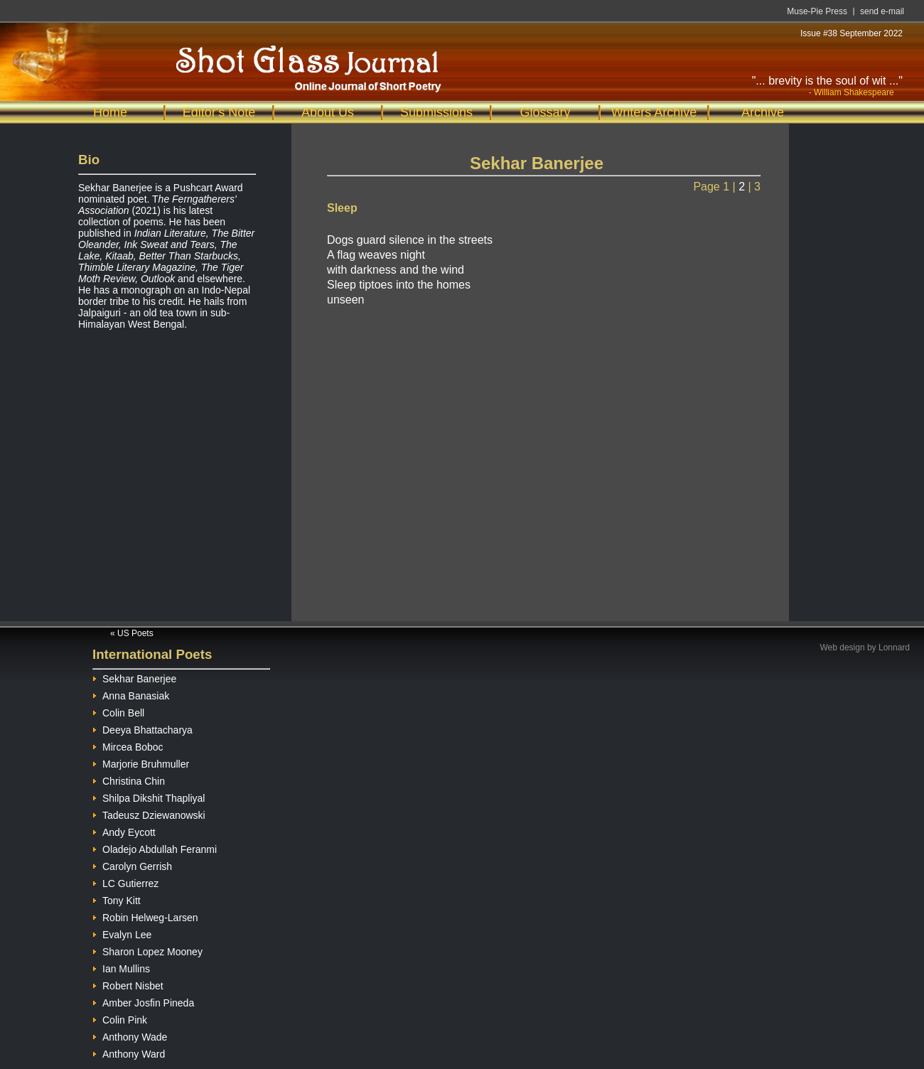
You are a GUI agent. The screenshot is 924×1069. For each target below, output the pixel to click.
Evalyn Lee (121, 932)
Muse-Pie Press (817, 11)
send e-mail (882, 11)
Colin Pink (119, 1018)
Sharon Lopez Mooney (147, 949)
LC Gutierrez (125, 881)
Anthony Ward (128, 1052)
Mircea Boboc (127, 745)
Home (110, 112)
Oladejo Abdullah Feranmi (154, 847)
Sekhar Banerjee (134, 677)
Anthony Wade (129, 1035)
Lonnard (894, 647)
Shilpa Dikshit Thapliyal (148, 796)
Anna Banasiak (130, 694)
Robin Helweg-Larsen (145, 915)
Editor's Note (219, 112)
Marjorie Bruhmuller (140, 762)
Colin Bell (118, 711)
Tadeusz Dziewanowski (148, 813)
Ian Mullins (121, 967)
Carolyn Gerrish (132, 864)
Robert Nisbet (127, 984)
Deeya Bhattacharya (142, 728)
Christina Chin (128, 779)
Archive (762, 112)
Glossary (545, 112)
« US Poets (132, 633)
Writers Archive (654, 112)
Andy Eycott (124, 830)
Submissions (436, 112)
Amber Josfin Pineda (143, 1001)
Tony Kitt (116, 898)
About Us (327, 112)
